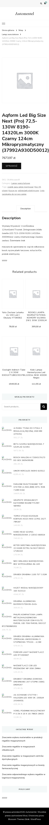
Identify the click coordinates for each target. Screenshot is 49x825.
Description (25, 208)
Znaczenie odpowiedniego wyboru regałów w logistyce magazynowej (23, 776)
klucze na (13, 190)
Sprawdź (11, 166)
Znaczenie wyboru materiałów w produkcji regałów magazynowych (22, 739)
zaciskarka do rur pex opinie (14, 194)
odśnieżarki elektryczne (28, 190)
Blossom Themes (16, 819)
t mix (42, 190)
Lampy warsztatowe (20, 183)
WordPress (35, 819)
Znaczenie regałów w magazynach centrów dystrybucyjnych (23, 758)
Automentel (24, 13)
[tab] (25, 208)
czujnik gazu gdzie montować (20, 187)
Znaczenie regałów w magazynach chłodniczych (18, 748)
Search (43, 406)
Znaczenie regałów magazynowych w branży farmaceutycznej (23, 767)
